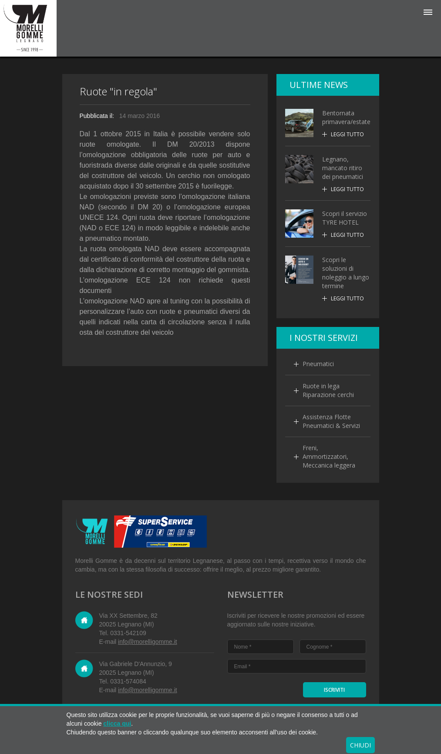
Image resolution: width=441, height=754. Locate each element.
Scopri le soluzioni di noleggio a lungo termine (345, 273)
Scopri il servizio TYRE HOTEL (344, 217)
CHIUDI (360, 745)
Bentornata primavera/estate (346, 117)
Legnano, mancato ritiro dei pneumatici (342, 168)
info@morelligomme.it (147, 641)
